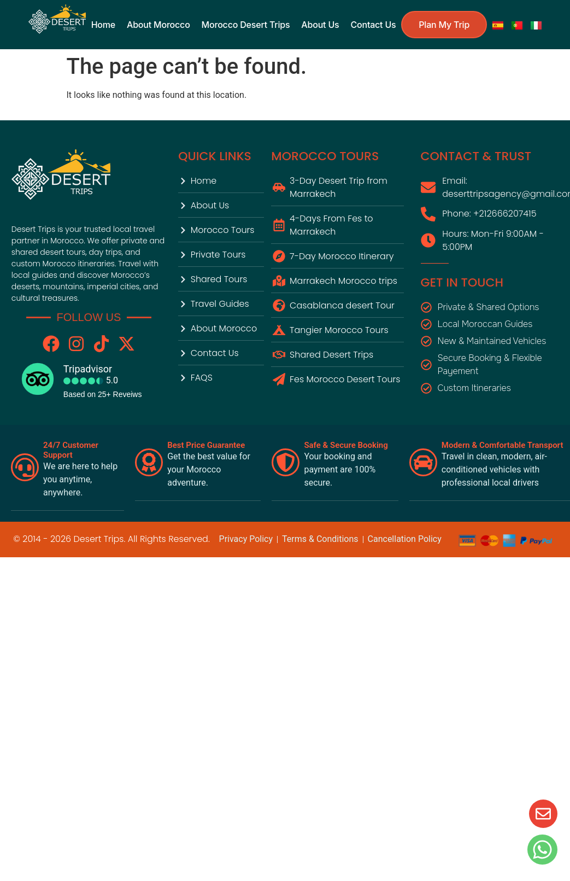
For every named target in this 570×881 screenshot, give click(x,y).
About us (320, 24)
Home (103, 24)
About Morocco (158, 24)
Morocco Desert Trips (246, 24)
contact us (373, 24)
